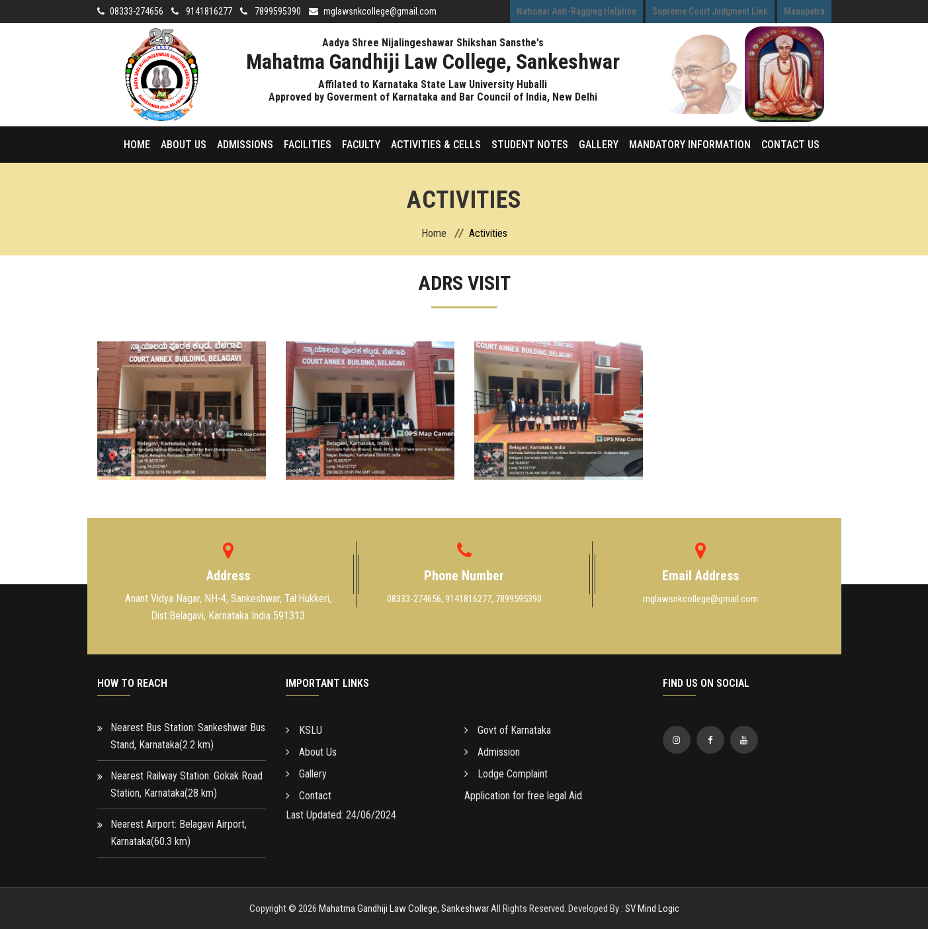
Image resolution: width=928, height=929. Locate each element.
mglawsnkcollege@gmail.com (380, 11)
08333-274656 (136, 11)
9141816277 (208, 11)
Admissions (245, 144)
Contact (308, 795)
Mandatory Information (690, 144)
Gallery (598, 144)
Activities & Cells (436, 144)
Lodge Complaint (506, 774)
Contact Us (790, 144)
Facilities (307, 144)
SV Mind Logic (652, 908)
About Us (183, 144)
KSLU (304, 730)
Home (137, 144)
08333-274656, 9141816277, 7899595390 (464, 599)
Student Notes (529, 144)
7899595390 (277, 11)
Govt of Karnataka (507, 730)
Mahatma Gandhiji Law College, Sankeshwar (404, 908)
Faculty (361, 144)
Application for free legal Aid (523, 795)
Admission (492, 752)
